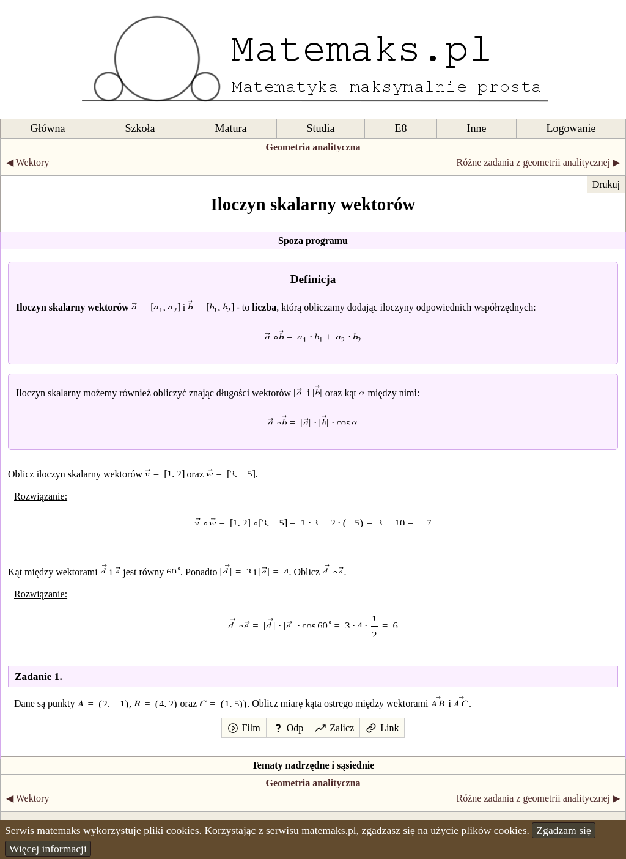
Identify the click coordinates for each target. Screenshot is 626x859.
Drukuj (606, 184)
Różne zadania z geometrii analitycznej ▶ (538, 162)
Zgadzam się (563, 830)
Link (389, 728)
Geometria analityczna (312, 147)
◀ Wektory (27, 162)
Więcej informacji (48, 848)
